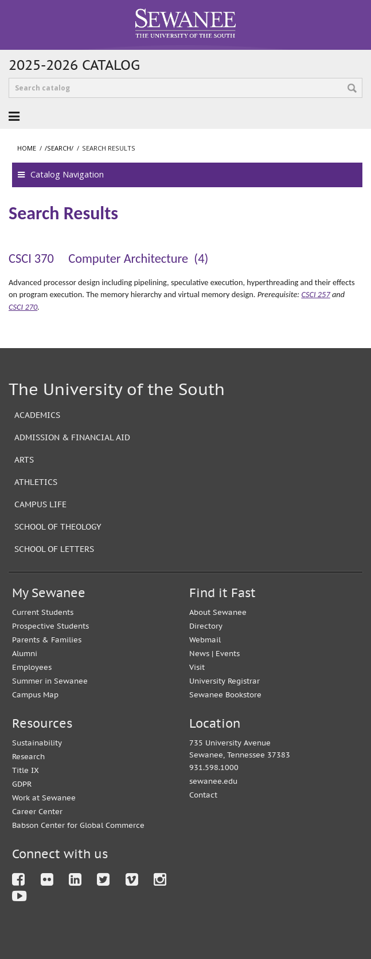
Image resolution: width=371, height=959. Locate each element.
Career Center (37, 811)
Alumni (24, 653)
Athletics (35, 481)
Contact (203, 795)
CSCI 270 (23, 307)
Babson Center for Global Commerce (78, 825)
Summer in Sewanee (50, 681)
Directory (205, 626)
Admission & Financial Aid (72, 437)
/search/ (59, 148)
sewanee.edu (213, 781)
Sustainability (37, 743)
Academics (37, 414)
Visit (197, 667)
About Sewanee (218, 612)
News (199, 653)
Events (228, 653)
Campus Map (35, 695)
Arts (24, 459)
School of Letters (54, 548)
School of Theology (57, 526)
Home (26, 148)
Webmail (205, 640)
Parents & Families (46, 640)
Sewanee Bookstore (225, 695)
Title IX (25, 770)
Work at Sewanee (44, 798)
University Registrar (224, 681)
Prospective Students (50, 626)
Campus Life (40, 504)
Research (28, 756)
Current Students (42, 612)
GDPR (22, 784)
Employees (32, 667)
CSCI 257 (315, 294)
